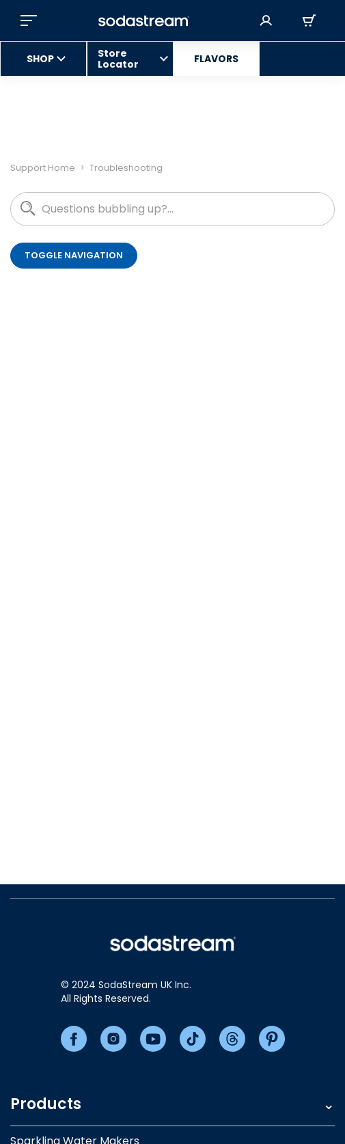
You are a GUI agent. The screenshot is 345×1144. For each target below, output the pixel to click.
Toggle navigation (74, 255)
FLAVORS (216, 59)
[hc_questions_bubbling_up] (172, 209)
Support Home (42, 167)
